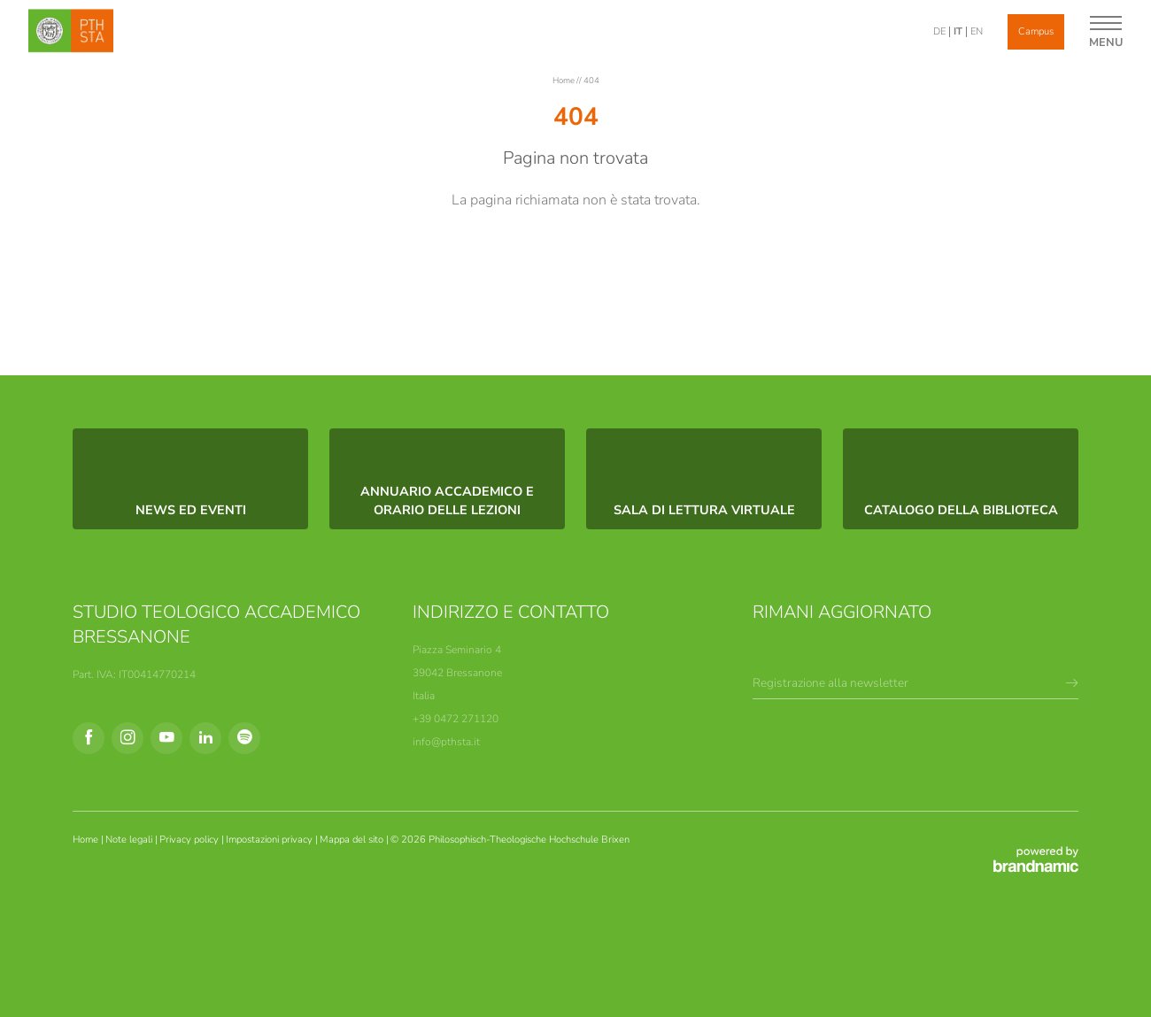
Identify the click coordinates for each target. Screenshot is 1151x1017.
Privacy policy (190, 839)
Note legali (130, 839)
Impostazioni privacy (270, 839)
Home (564, 80)
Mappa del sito (353, 839)
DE (939, 31)
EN (976, 31)
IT (958, 31)
